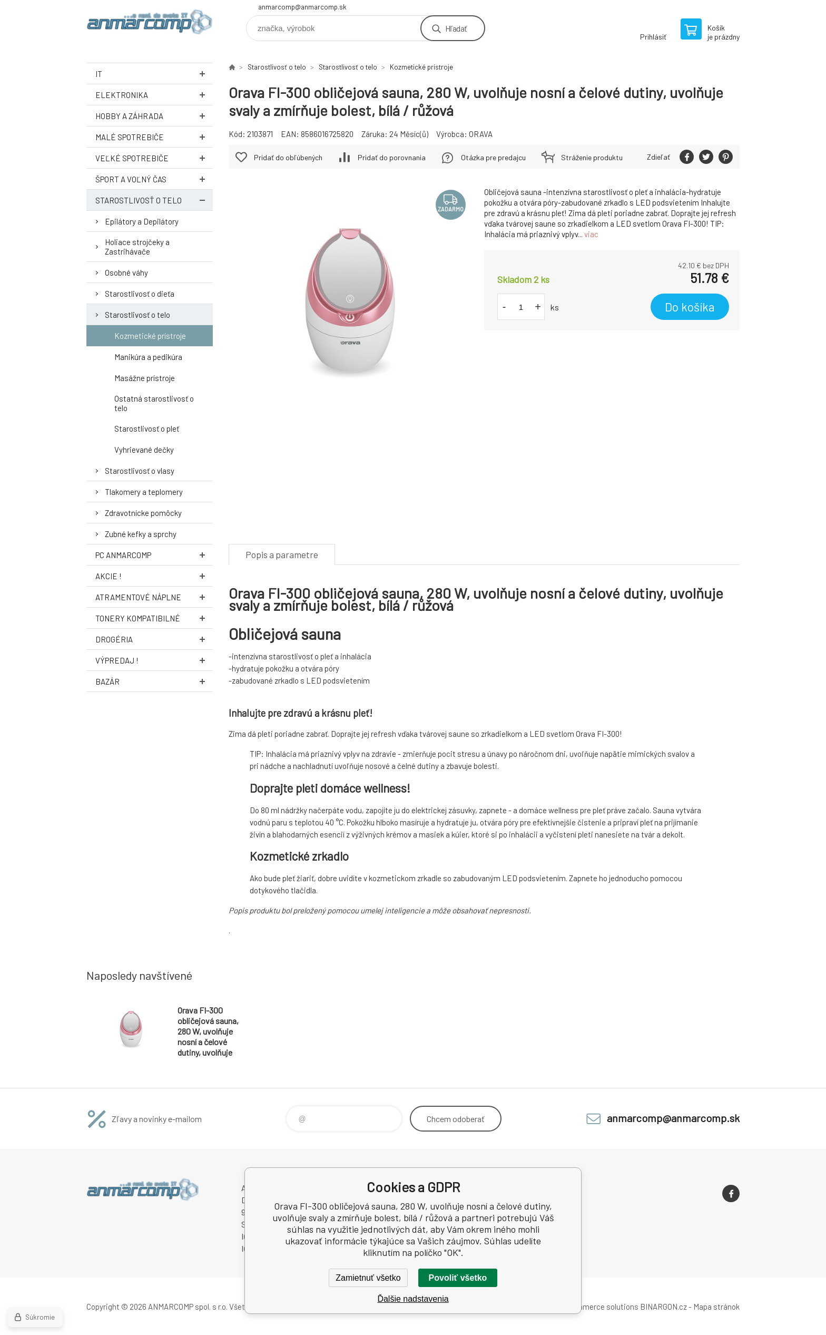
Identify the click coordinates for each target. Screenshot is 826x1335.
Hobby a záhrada (154, 115)
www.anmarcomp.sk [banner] (149, 24)
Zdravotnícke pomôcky (143, 513)
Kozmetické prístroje (150, 335)
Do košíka (690, 306)
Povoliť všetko (458, 1277)
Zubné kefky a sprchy (140, 534)
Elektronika (154, 94)
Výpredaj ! (154, 660)
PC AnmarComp (154, 554)
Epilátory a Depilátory (142, 221)
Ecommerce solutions (600, 1306)
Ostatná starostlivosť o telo (154, 403)
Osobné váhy (126, 272)
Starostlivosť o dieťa (139, 293)
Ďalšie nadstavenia (412, 1298)
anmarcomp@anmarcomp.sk (302, 7)
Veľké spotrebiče (154, 158)
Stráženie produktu (592, 157)
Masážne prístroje (144, 378)
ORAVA (481, 134)
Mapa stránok (716, 1306)
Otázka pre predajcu (493, 157)
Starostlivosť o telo (154, 200)
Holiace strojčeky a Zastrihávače (137, 246)
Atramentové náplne (154, 597)
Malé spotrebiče (154, 136)
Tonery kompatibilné (154, 618)
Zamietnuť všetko (368, 1277)
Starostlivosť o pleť (146, 428)
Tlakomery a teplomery (144, 491)
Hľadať (456, 28)
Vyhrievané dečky (144, 449)
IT (154, 73)
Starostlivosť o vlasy (139, 470)
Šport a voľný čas (154, 179)
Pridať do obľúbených (288, 157)
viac (591, 234)
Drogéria (154, 639)
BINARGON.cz (663, 1306)
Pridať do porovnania (392, 157)
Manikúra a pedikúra (148, 357)
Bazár (154, 681)
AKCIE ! (154, 576)
